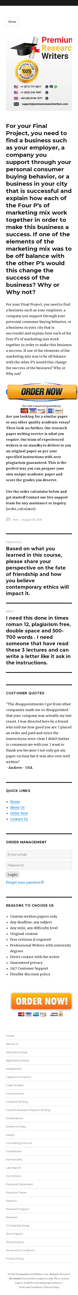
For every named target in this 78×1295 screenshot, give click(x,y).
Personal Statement (19, 1184)
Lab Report (13, 1167)
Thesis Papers (15, 1242)
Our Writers (13, 1176)
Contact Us (19, 819)
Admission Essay (16, 1052)
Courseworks (15, 1093)
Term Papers (14, 1233)
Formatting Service (19, 1143)
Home (15, 802)
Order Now (19, 813)
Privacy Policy (15, 1258)
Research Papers (17, 1209)
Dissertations (14, 1118)
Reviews (11, 1217)
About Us (17, 807)
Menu (12, 22)
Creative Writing (17, 1101)
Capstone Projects (18, 1077)
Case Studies (14, 1085)
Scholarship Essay (17, 1225)
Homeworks (14, 1159)
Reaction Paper (16, 1192)
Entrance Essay (16, 1126)
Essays (10, 1134)
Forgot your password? (25, 882)
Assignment (14, 1068)
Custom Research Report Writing (28, 1110)
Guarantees (13, 1151)
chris (15, 519)
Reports (11, 1200)
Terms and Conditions (20, 1250)
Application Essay (17, 1060)
